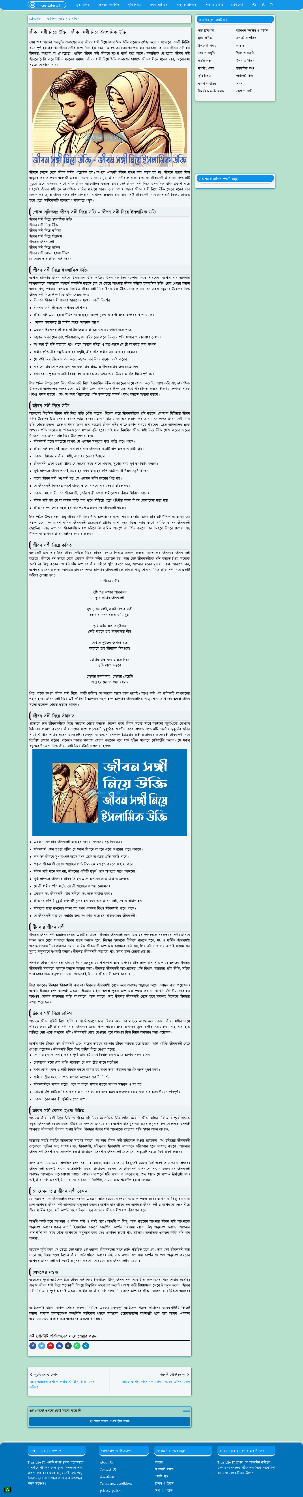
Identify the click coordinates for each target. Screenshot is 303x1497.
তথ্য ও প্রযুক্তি (163, 1490)
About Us (107, 1462)
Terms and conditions (116, 1483)
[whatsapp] (254, 5)
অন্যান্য (159, 1462)
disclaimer (107, 1476)
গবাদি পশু (161, 1476)
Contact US (108, 1469)
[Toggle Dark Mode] (263, 5)
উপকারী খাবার (164, 1469)
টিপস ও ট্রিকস (164, 1483)
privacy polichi (111, 1490)
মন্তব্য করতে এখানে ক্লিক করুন (109, 1421)
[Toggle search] (271, 5)
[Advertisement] (235, 137)
